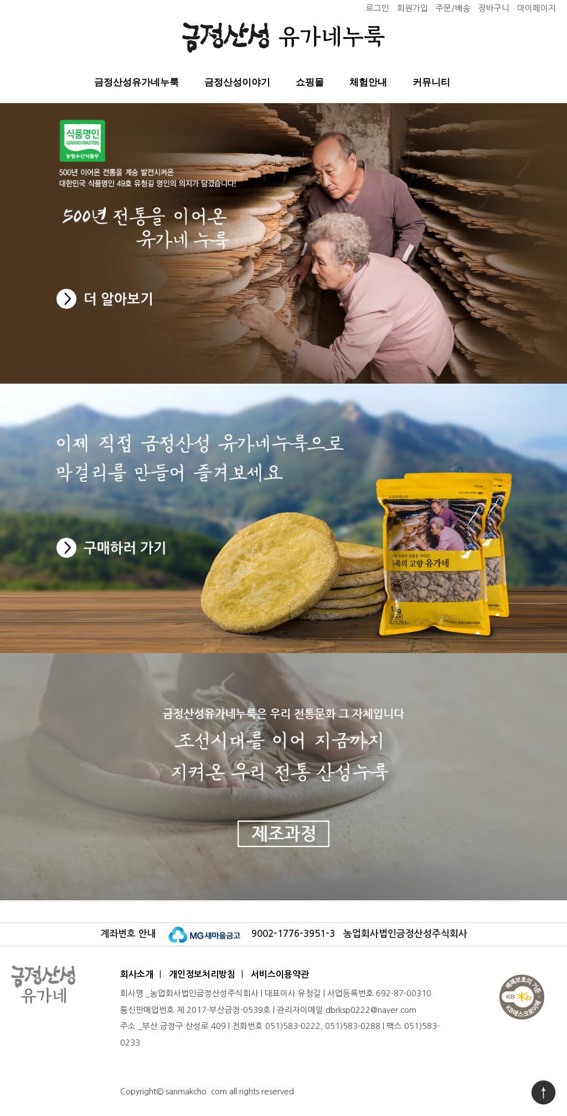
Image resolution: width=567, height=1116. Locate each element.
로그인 (377, 8)
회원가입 (412, 8)
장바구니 (493, 8)
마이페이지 (536, 8)
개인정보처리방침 (202, 974)
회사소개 (136, 974)
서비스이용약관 (280, 974)
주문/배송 (453, 8)
